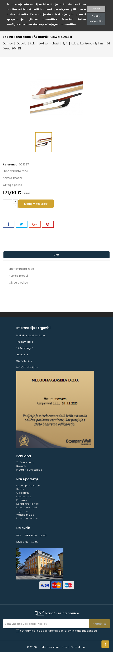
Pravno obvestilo (27, 518)
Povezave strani (26, 507)
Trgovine (22, 511)
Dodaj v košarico (36, 204)
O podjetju (23, 492)
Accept (96, 8)
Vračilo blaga (25, 514)
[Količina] (7, 204)
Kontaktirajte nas (27, 503)
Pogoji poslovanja (28, 485)
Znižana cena (25, 462)
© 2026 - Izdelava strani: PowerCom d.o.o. (56, 647)
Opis (56, 254)
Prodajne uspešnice (29, 469)
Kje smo (21, 500)
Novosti (21, 466)
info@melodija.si (27, 367)
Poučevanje (23, 496)
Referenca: (10, 164)
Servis (20, 489)
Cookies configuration (96, 19)
